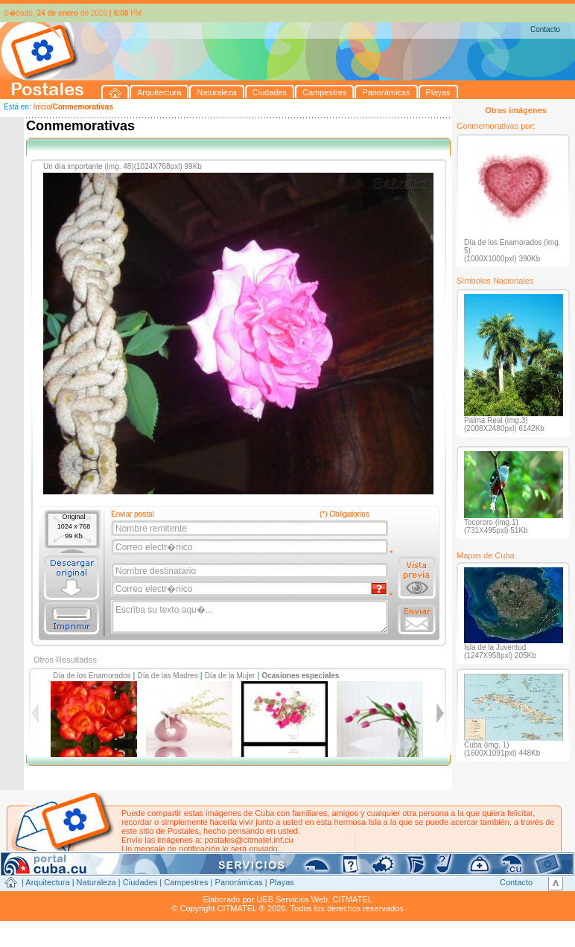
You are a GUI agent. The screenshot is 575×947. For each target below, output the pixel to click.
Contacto (545, 29)
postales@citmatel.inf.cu (248, 839)
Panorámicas (239, 882)
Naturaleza (96, 882)
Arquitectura (47, 882)
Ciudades (140, 882)
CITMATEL (352, 899)
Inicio (41, 107)
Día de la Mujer (230, 676)
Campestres (186, 882)
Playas (282, 882)
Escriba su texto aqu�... (250, 617)
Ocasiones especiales (300, 676)
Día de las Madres (168, 676)
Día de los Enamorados (92, 676)
